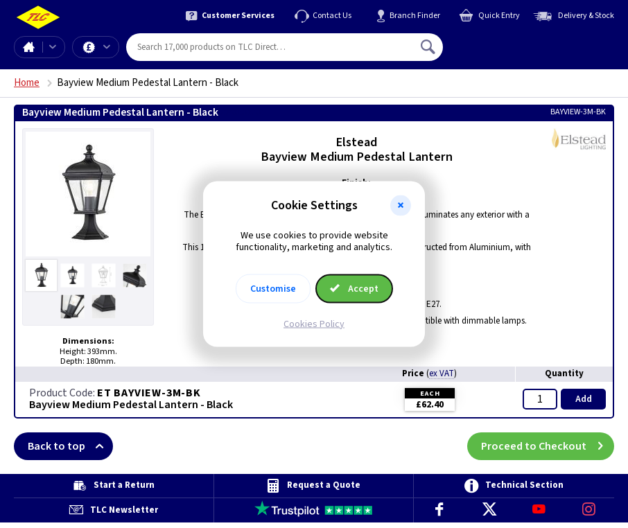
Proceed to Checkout (547, 446)
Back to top (70, 446)
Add (583, 399)
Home (28, 47)
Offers (106, 47)
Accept (354, 288)
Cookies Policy (314, 324)
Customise (273, 288)
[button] (400, 205)
